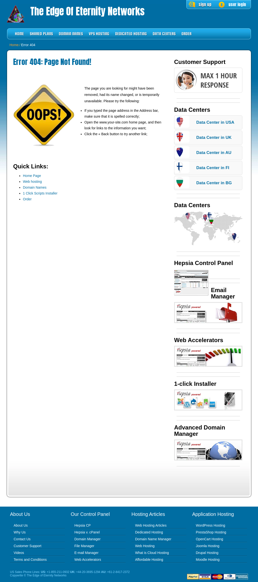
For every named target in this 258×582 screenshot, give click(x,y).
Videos (19, 553)
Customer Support (27, 546)
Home (19, 33)
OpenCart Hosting (209, 539)
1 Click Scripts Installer (40, 193)
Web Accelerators (87, 560)
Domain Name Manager (153, 539)
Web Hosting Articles (151, 525)
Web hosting (32, 182)
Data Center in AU (213, 152)
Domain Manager (87, 539)
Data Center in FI (212, 167)
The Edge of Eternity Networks (87, 11)
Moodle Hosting (207, 560)
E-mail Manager (86, 553)
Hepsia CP (82, 525)
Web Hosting (145, 546)
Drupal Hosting (207, 553)
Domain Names (71, 33)
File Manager (84, 546)
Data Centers (164, 33)
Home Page (32, 176)
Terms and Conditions (30, 560)
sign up (204, 4)
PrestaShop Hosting (211, 532)
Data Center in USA (215, 122)
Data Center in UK (214, 137)
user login (237, 4)
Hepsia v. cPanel (87, 532)
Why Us (20, 532)
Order (186, 33)
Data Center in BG (214, 183)
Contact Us (22, 539)
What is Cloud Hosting (152, 553)
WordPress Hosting (210, 525)
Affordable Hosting (149, 560)
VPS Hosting (99, 33)
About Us (21, 525)
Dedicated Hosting (131, 33)
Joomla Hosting (207, 546)
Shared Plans (41, 33)
